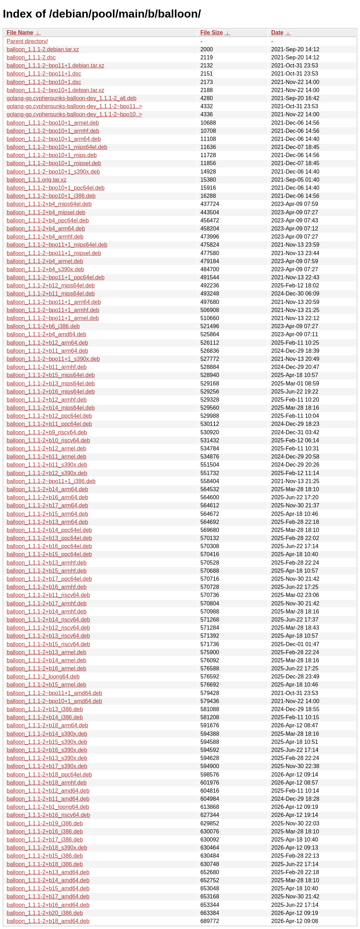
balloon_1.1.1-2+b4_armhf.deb (45, 237)
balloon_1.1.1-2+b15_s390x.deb (47, 742)
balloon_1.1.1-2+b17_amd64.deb (48, 896)
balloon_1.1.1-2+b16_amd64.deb (48, 905)
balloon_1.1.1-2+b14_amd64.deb (48, 880)
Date (277, 32)
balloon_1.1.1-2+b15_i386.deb (45, 856)
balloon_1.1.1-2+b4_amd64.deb (46, 334)
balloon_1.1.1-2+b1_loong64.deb (48, 807)
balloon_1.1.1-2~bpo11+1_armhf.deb (53, 310)
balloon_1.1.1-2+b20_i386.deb (45, 913)
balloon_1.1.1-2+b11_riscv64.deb (48, 595)
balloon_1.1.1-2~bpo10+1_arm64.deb (54, 139)
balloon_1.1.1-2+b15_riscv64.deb (48, 644)
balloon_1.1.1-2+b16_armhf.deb (46, 587)
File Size (211, 32)
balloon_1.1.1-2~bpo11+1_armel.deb (53, 318)
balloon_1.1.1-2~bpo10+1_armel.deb (53, 123)
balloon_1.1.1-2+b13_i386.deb (45, 709)
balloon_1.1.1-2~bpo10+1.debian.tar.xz (55, 90)
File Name (20, 32)
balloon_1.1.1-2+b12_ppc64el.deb (49, 416)
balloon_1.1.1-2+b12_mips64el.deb (51, 285)
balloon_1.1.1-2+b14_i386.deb (45, 717)
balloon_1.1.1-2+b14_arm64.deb (47, 489)
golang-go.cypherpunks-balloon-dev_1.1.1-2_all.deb (71, 98)
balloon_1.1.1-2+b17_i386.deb (45, 840)
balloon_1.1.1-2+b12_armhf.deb (46, 400)
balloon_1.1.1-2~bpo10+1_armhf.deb (53, 131)
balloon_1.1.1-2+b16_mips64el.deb (51, 392)
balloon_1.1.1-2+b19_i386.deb (45, 823)
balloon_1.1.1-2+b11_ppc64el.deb (49, 424)
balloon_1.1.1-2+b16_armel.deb (46, 668)
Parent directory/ (27, 41)
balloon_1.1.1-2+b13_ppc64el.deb (49, 538)
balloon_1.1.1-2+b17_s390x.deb (47, 766)
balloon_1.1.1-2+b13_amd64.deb (48, 872)
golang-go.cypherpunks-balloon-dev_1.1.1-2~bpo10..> (74, 114)
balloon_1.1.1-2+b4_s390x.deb (45, 269)
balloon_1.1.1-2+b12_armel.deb (46, 448)
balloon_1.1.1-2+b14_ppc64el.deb (49, 530)
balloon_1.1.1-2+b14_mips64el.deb (51, 408)
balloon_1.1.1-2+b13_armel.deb (46, 652)
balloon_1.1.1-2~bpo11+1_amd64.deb (54, 693)
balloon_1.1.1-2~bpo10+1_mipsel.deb (54, 163)
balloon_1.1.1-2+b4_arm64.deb (46, 229)
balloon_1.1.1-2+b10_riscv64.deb (48, 440)
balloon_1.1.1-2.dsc (31, 57)
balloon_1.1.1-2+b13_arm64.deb (47, 522)
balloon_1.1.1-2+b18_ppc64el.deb (49, 775)
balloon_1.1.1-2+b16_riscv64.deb (48, 815)
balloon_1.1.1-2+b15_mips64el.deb (51, 375)
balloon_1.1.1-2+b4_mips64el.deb (49, 204)
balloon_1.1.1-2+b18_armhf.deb (46, 783)
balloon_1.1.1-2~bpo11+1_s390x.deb (53, 359)
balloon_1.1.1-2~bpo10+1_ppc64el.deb (55, 188)
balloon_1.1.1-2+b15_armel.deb (46, 685)
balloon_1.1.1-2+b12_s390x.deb (47, 473)
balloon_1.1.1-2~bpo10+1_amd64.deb (54, 701)
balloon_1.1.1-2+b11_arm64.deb (47, 351)
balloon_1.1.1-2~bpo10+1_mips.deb (52, 155)
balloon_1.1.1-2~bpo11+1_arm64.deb (54, 302)
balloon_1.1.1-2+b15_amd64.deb (48, 888)
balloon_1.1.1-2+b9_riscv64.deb (47, 432)
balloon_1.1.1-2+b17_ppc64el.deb (49, 579)
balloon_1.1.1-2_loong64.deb (43, 677)
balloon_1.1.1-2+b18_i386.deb (45, 864)
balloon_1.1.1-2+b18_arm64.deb (47, 725)
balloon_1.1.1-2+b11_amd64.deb (48, 799)
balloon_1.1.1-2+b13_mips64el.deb (51, 383)
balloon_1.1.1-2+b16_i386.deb (45, 831)
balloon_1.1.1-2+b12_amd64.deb (48, 791)
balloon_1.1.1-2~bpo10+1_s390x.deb (53, 172)
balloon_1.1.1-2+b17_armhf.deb (46, 603)
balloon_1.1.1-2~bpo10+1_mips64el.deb (57, 147)
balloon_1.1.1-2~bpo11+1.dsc (44, 74)
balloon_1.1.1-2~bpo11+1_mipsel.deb (54, 253)
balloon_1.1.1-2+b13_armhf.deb (46, 563)
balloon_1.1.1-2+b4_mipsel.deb (46, 212)
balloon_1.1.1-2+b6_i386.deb (43, 326)
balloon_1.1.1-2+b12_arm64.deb (47, 343)
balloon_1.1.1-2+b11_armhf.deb (46, 367)
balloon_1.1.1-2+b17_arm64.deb (47, 505)
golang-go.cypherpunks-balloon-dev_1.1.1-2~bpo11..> (74, 106)
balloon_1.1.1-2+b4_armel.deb (45, 261)
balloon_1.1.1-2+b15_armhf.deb (46, 571)
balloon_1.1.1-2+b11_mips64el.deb (51, 294)
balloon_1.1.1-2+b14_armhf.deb (46, 612)
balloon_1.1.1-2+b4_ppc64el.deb (48, 220)
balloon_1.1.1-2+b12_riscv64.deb (48, 628)
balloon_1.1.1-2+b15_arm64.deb (47, 514)
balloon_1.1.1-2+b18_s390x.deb (47, 848)
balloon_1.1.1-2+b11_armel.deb (46, 457)
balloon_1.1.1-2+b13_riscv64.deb (48, 636)
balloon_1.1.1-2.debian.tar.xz (43, 49)
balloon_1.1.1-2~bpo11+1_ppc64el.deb (55, 277)
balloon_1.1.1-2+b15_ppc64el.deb (49, 554)
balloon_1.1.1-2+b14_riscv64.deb (48, 620)
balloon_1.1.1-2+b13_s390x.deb (47, 758)
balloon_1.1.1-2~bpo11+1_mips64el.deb (57, 245)
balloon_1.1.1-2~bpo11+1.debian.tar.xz (55, 66)
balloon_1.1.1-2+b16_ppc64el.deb (49, 546)
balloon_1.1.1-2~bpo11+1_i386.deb (51, 481)
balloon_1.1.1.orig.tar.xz (36, 180)
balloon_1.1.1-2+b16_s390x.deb (47, 750)
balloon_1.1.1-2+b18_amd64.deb (48, 921)
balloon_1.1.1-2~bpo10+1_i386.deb (51, 196)
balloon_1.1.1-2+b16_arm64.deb (47, 497)
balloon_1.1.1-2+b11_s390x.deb (47, 465)
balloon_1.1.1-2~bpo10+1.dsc (44, 82)
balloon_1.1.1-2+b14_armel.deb (46, 660)
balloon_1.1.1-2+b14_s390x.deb (47, 734)
